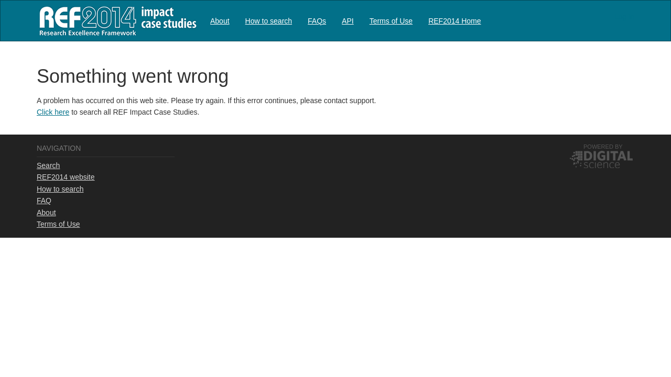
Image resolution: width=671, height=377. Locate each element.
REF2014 (115, 21)
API (348, 21)
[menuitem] (219, 21)
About (220, 21)
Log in (624, 17)
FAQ (44, 200)
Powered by (603, 146)
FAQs (317, 21)
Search (48, 165)
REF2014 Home (454, 21)
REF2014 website (66, 177)
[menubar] (345, 21)
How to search (268, 21)
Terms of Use (391, 21)
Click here (53, 112)
